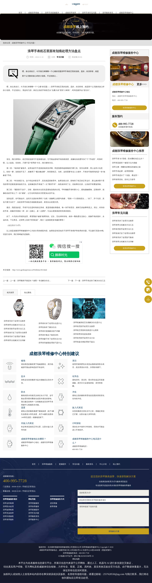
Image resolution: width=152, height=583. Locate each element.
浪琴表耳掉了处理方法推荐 (122, 222)
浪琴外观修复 (8, 516)
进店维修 (53, 503)
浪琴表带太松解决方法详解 (122, 243)
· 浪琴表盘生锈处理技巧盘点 (83, 342)
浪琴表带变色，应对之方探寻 (123, 180)
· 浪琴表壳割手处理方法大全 (83, 338)
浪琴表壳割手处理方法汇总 (122, 231)
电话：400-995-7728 (120, 100)
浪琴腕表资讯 (107, 11)
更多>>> (142, 84)
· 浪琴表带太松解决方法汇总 (14, 325)
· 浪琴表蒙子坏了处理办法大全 (50, 339)
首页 (20, 11)
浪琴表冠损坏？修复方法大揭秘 (124, 164)
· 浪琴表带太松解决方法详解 (14, 340)
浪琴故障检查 (8, 510)
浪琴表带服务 (8, 519)
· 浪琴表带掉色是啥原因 (81, 334)
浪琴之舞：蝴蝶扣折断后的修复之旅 (126, 168)
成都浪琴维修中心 (126, 11)
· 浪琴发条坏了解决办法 (47, 327)
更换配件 (62, 464)
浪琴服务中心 (33, 519)
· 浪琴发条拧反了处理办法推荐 (15, 333)
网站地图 (76, 559)
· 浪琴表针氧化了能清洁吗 (48, 335)
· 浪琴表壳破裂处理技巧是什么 (50, 343)
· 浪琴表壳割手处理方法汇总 (14, 329)
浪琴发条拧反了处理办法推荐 (123, 235)
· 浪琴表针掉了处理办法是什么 (50, 323)
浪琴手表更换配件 (52, 11)
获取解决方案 (114, 531)
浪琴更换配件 (33, 510)
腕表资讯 (89, 464)
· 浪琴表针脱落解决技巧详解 (49, 331)
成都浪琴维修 (33, 11)
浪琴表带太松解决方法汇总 (122, 226)
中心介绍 (103, 464)
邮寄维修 (53, 506)
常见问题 (30, 43)
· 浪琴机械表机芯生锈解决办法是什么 (87, 322)
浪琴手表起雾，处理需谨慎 (122, 172)
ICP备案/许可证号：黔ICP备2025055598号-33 (76, 556)
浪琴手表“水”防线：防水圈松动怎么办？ (128, 159)
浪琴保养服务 (33, 506)
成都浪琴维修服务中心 (22, 231)
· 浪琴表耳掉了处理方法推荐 (14, 321)
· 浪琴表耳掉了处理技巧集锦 (14, 336)
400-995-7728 (77, 449)
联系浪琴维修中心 (129, 187)
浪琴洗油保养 (8, 513)
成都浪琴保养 (70, 11)
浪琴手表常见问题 (89, 11)
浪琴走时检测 (8, 503)
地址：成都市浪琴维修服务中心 (124, 96)
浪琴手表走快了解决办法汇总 (93, 281)
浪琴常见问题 (33, 513)
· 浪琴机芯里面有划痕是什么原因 (85, 330)
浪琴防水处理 (8, 506)
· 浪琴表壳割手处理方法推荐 (83, 326)
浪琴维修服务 (47, 464)
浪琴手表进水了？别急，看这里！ (125, 176)
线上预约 (116, 464)
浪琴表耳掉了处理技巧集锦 (122, 239)
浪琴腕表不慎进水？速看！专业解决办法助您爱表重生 (38, 281)
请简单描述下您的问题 (113, 515)
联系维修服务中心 (129, 108)
